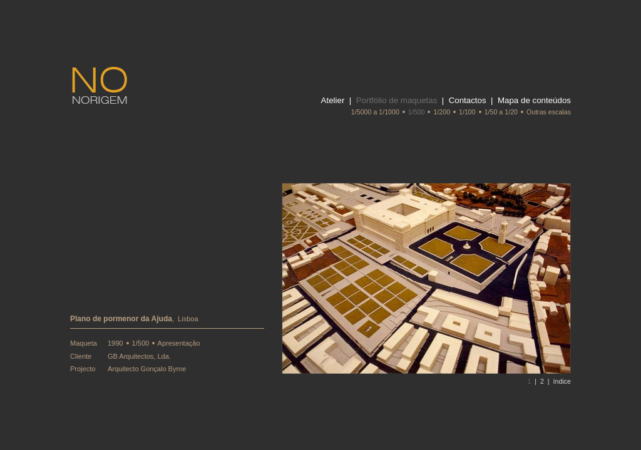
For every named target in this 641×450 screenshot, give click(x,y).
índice (562, 381)
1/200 (441, 112)
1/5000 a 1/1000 (375, 112)
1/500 (416, 112)
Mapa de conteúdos (534, 100)
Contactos (467, 100)
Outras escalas (548, 112)
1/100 (467, 112)
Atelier (333, 100)
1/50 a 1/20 (501, 112)
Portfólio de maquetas (397, 100)
